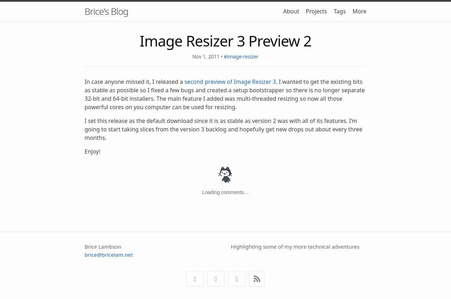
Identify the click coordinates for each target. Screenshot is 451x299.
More (359, 11)
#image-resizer (241, 56)
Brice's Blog (106, 11)
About (291, 11)
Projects (316, 11)
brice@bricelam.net (109, 254)
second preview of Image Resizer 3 (230, 82)
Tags (340, 11)
